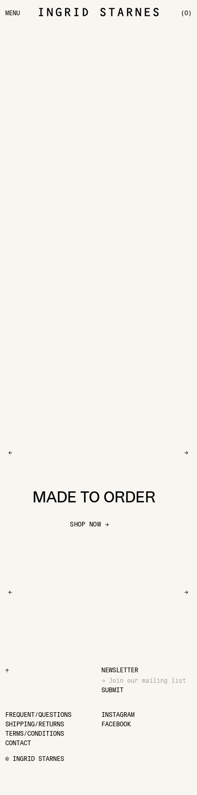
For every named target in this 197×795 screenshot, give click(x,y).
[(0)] (186, 12)
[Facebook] (116, 723)
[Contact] (18, 742)
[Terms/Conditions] (34, 733)
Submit (112, 689)
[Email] (146, 680)
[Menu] (12, 12)
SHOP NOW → (89, 524)
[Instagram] (117, 714)
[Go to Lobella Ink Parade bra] (65, 102)
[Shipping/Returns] (34, 723)
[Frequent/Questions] (38, 714)
